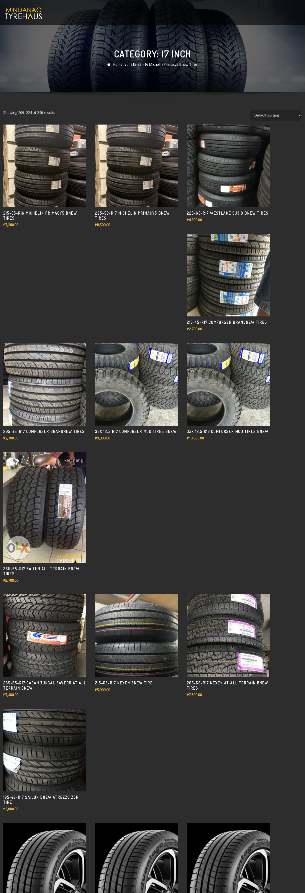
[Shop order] (276, 190)
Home (118, 67)
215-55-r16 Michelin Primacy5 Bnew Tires (164, 67)
